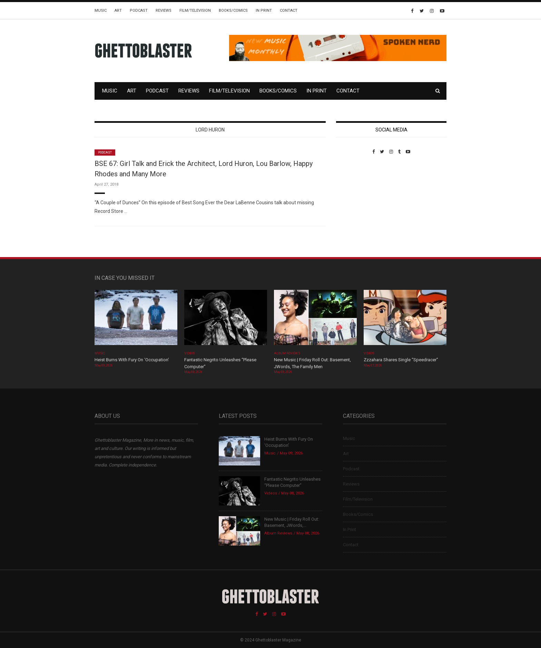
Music (101, 10)
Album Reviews (287, 353)
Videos (189, 353)
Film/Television (195, 10)
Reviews (163, 10)
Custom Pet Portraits (356, 201)
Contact (288, 10)
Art (118, 10)
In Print (264, 10)
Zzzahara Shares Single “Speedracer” (401, 359)
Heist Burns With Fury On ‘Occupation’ (132, 359)
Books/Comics (233, 10)
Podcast (139, 10)
